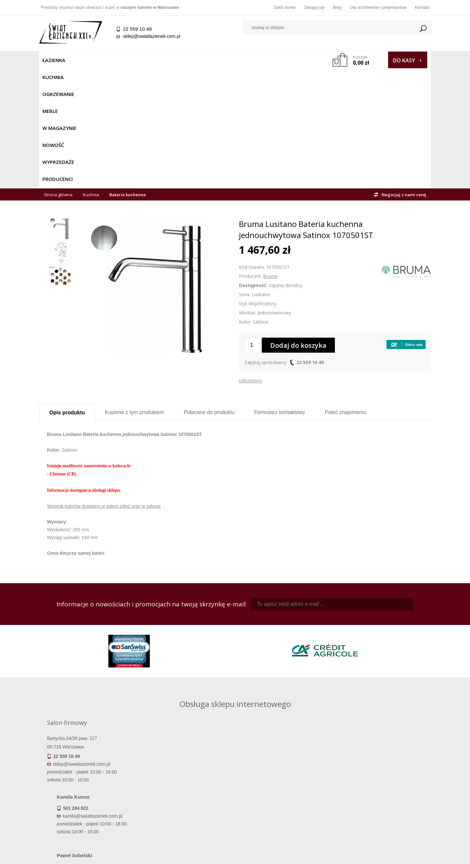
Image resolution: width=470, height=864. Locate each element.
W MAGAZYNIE (182, 60)
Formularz (279, 293)
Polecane (209, 293)
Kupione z (134, 293)
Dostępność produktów (88, 784)
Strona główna (58, 76)
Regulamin (186, 774)
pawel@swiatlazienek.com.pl (189, 687)
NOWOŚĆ (217, 60)
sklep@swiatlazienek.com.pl (151, 36)
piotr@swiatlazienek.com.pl (342, 628)
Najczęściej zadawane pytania (186, 784)
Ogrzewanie (118, 60)
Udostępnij (250, 262)
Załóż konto (284, 7)
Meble (149, 60)
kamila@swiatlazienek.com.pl (190, 628)
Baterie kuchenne (127, 76)
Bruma (270, 157)
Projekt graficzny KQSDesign (337, 854)
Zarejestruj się (284, 784)
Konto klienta (284, 802)
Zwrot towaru (88, 811)
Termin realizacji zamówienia (88, 774)
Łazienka (53, 60)
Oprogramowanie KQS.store (402, 854)
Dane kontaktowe (382, 774)
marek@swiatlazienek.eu (339, 662)
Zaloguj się (314, 7)
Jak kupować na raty (186, 793)
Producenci (291, 60)
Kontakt (422, 7)
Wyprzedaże (252, 60)
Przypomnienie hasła (284, 793)
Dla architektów (382, 793)
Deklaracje (88, 820)
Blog (337, 7)
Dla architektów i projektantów (378, 7)
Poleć (345, 293)
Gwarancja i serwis (88, 802)
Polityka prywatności (186, 802)
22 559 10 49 (310, 243)
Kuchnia (83, 60)
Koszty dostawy (88, 793)
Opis (67, 293)
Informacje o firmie (381, 784)
